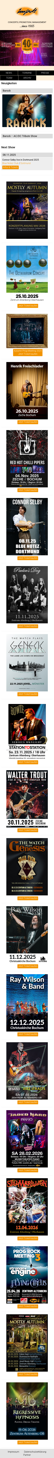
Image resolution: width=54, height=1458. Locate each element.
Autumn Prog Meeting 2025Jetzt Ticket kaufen (28, 352)
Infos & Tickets (10, 167)
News (9, 72)
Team (9, 78)
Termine (27, 72)
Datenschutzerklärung (35, 1451)
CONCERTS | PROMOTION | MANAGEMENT (27, 23)
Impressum (13, 1451)
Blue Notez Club (10, 163)
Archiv (27, 78)
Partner (27, 1455)
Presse (45, 72)
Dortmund (25, 163)
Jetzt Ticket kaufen (27, 305)
